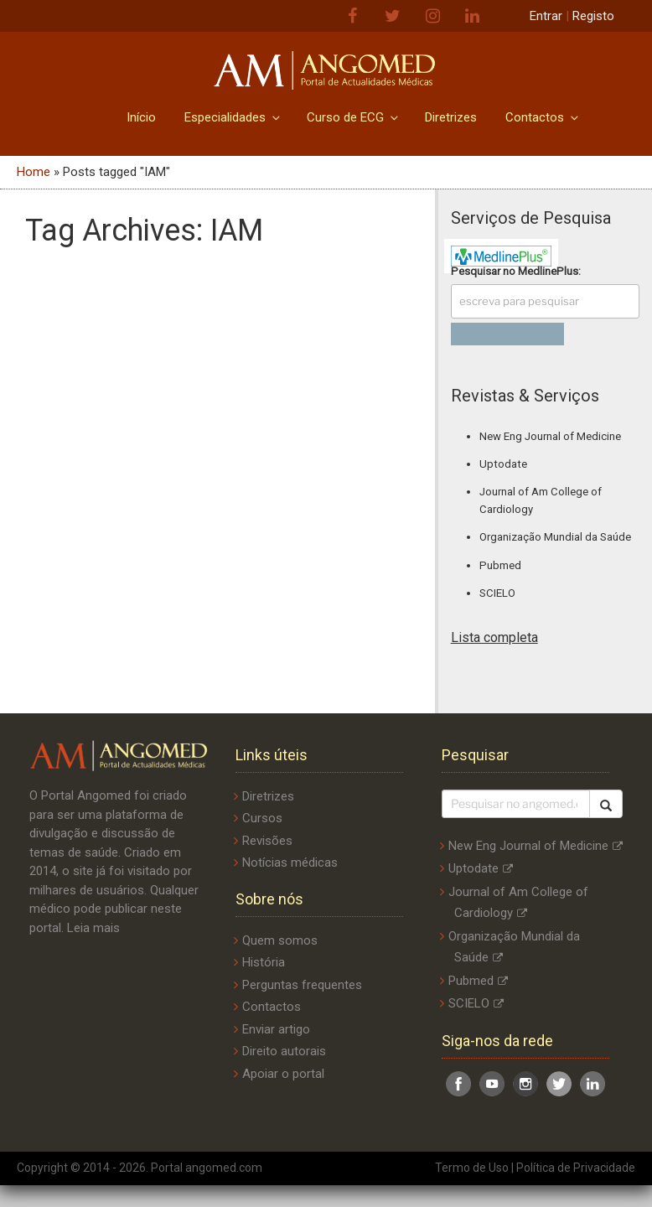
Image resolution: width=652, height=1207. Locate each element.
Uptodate (503, 464)
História (263, 962)
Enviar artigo (276, 1029)
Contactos (543, 117)
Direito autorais (284, 1051)
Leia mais (93, 927)
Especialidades (233, 117)
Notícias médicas (290, 862)
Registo (593, 15)
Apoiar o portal (283, 1073)
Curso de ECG (354, 117)
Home (33, 171)
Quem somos (280, 940)
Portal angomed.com (206, 1167)
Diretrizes (451, 117)
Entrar (546, 15)
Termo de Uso (472, 1167)
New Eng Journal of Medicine (550, 436)
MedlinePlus (548, 271)
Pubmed (500, 565)
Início (141, 117)
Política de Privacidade (575, 1167)
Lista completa (494, 637)
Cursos (262, 818)
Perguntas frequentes (302, 984)
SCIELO (497, 593)
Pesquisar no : (516, 271)
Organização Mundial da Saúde (555, 537)
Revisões (267, 840)
